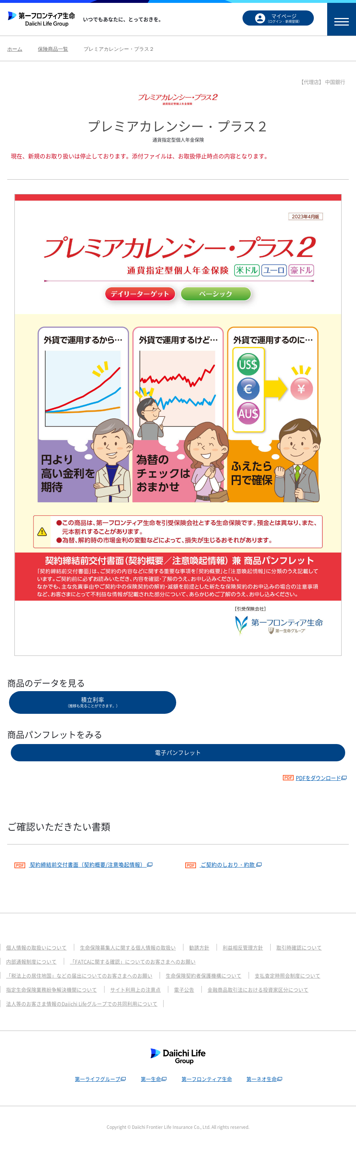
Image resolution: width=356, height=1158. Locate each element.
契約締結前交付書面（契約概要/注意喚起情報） (84, 873)
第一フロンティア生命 (207, 1088)
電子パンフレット (178, 758)
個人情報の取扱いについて (38, 957)
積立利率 (92, 704)
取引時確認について (316, 957)
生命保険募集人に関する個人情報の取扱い (135, 957)
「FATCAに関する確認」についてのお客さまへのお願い (141, 971)
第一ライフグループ (95, 1088)
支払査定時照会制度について (306, 985)
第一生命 (149, 1088)
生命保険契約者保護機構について (216, 985)
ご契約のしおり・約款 (222, 873)
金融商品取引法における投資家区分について (273, 999)
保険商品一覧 (53, 49)
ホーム (14, 49)
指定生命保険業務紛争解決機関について (54, 999)
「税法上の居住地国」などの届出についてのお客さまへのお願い (84, 985)
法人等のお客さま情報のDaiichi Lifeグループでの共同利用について (87, 1013)
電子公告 (195, 999)
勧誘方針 (211, 957)
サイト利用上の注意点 (144, 999)
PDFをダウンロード (308, 786)
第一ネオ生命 (263, 1088)
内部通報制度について (33, 971)
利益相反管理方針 (257, 957)
